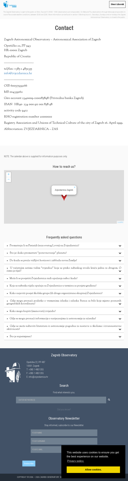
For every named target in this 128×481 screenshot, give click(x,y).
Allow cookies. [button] (93, 469)
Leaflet (120, 222)
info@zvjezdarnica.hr (18, 73)
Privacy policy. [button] (75, 461)
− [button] (9, 179)
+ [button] (9, 174)
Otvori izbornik (117, 4)
